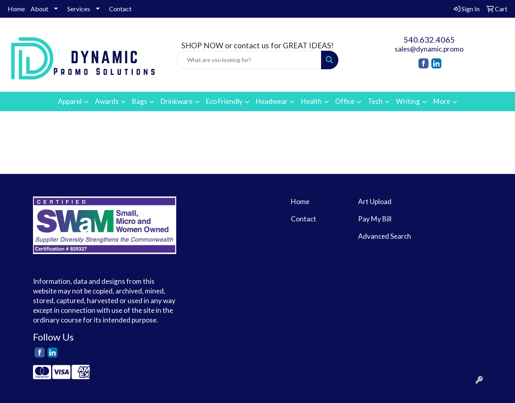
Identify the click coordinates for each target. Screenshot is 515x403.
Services (78, 8)
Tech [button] (375, 101)
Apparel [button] (70, 101)
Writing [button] (408, 101)
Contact (120, 8)
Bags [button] (139, 101)
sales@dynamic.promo (429, 49)
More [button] (441, 101)
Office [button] (344, 101)
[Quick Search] (249, 60)
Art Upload (374, 201)
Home (16, 8)
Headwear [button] (272, 101)
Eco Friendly (224, 101)
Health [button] (311, 101)
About (39, 8)
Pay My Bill (374, 219)
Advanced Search (384, 236)
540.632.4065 (429, 39)
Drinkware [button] (177, 101)
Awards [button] (107, 101)
